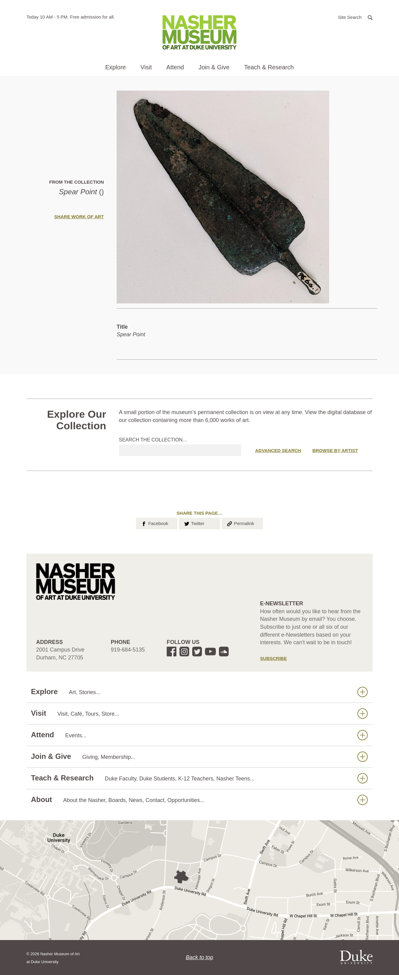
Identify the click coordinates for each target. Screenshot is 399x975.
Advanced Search (278, 450)
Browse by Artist (335, 450)
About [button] (199, 799)
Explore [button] (115, 67)
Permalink (240, 523)
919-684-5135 (128, 650)
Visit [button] (146, 67)
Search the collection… (153, 439)
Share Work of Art (79, 216)
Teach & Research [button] (269, 67)
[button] (355, 16)
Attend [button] (175, 67)
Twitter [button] (193, 523)
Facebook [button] (154, 523)
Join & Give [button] (214, 67)
